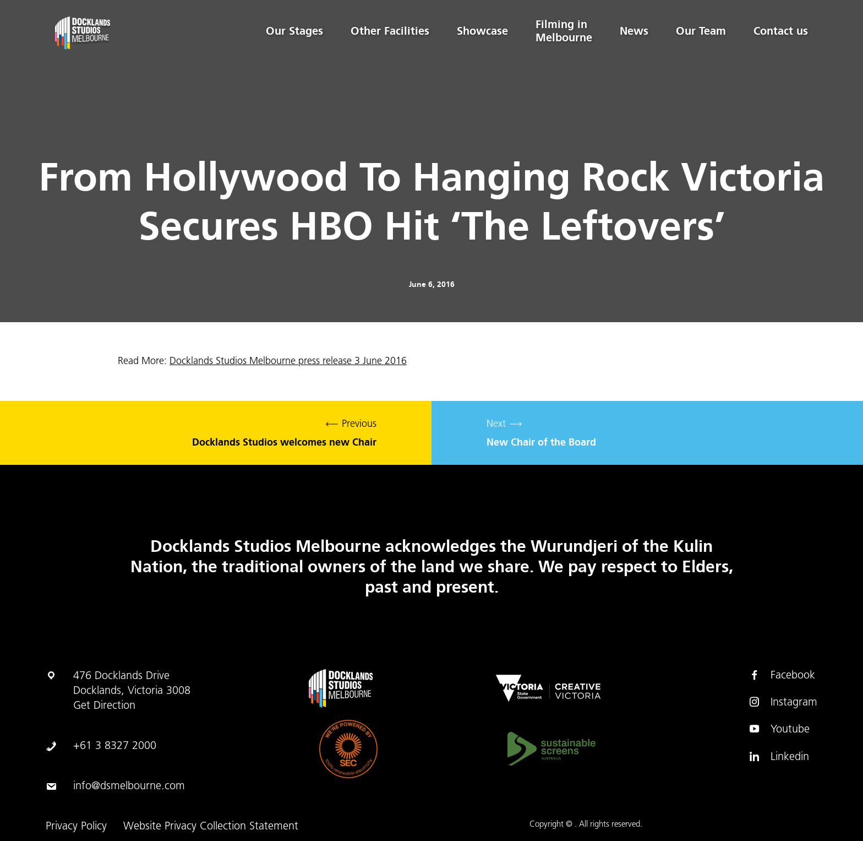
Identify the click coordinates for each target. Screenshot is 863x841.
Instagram (783, 702)
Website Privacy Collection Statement (210, 826)
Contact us (780, 30)
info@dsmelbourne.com (129, 786)
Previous (215, 432)
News (634, 30)
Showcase (482, 30)
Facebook (782, 675)
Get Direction (104, 706)
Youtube (779, 729)
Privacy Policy (76, 826)
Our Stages (294, 30)
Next (647, 432)
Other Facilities (390, 30)
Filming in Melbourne (564, 31)
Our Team (701, 30)
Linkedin (779, 757)
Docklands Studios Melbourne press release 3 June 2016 (288, 361)
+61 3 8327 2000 (114, 746)
